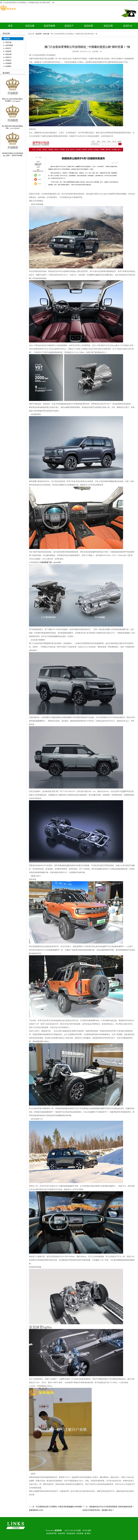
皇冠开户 (69, 26)
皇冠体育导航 (51, 1533)
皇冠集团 (8, 63)
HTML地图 (87, 1530)
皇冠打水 (127, 26)
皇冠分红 (32, 129)
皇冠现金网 (70, 1533)
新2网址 (88, 1533)
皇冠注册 (29, 26)
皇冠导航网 (49, 26)
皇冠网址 (8, 66)
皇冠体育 (88, 26)
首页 (10, 26)
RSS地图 (77, 1530)
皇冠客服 (79, 1533)
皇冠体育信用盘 (35, 1267)
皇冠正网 (108, 26)
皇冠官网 (39, 34)
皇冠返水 (8, 60)
